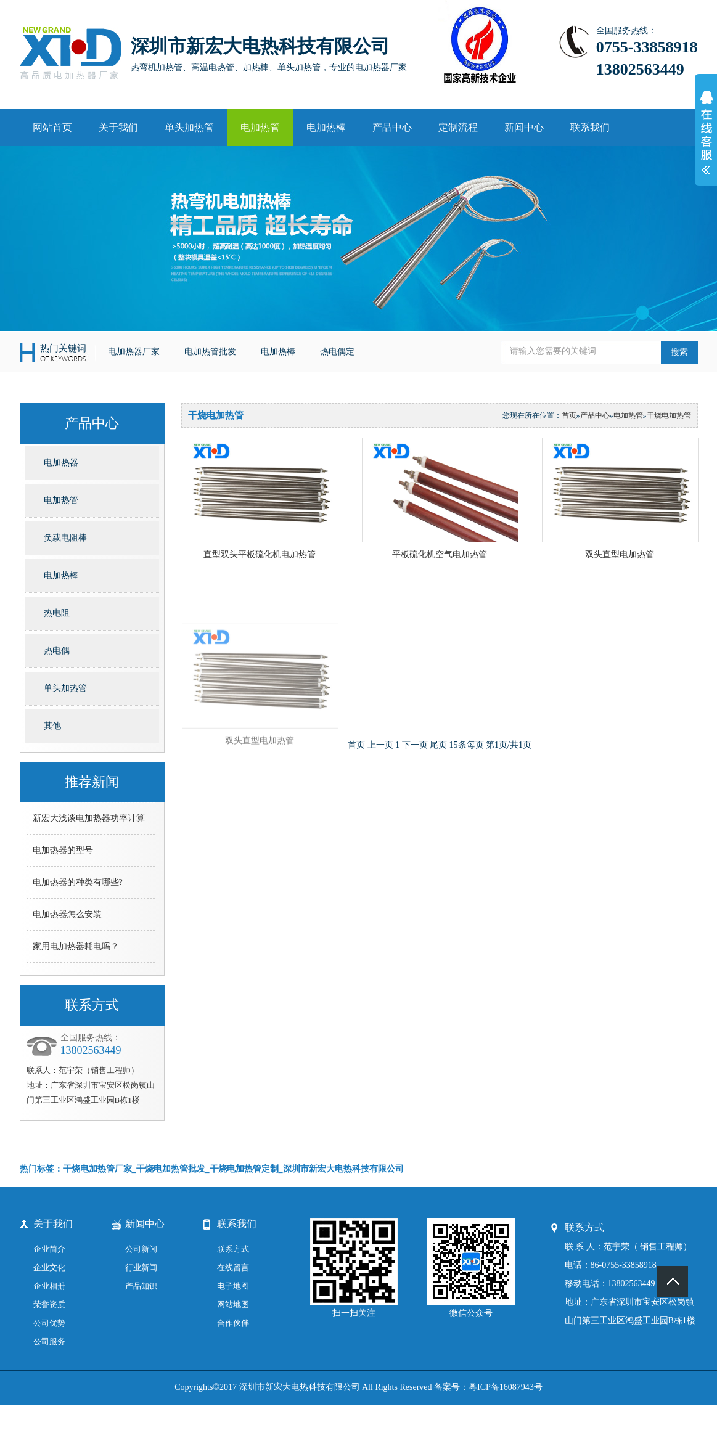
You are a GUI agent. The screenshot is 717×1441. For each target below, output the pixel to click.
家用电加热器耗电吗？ (76, 946)
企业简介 (49, 1249)
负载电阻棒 (65, 537)
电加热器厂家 (134, 351)
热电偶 (57, 650)
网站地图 (233, 1304)
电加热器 (61, 462)
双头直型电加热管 (619, 554)
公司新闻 (141, 1249)
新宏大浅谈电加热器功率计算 (89, 818)
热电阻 (57, 613)
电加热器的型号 (63, 850)
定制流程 (458, 127)
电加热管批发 (210, 351)
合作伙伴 (233, 1323)
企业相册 (49, 1286)
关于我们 (118, 127)
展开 (706, 139)
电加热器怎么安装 (67, 914)
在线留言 (233, 1267)
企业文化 (49, 1267)
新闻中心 (524, 127)
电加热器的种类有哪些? (78, 882)
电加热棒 (326, 127)
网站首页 (52, 127)
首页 (569, 415)
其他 (52, 725)
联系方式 (233, 1249)
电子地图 (233, 1286)
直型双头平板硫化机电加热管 (259, 554)
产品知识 (141, 1286)
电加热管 (260, 127)
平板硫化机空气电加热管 (439, 554)
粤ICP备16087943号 (506, 1387)
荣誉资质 (49, 1304)
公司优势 (49, 1323)
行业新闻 (141, 1267)
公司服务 (49, 1341)
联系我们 (590, 127)
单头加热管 (189, 127)
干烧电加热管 (669, 415)
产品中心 (392, 127)
